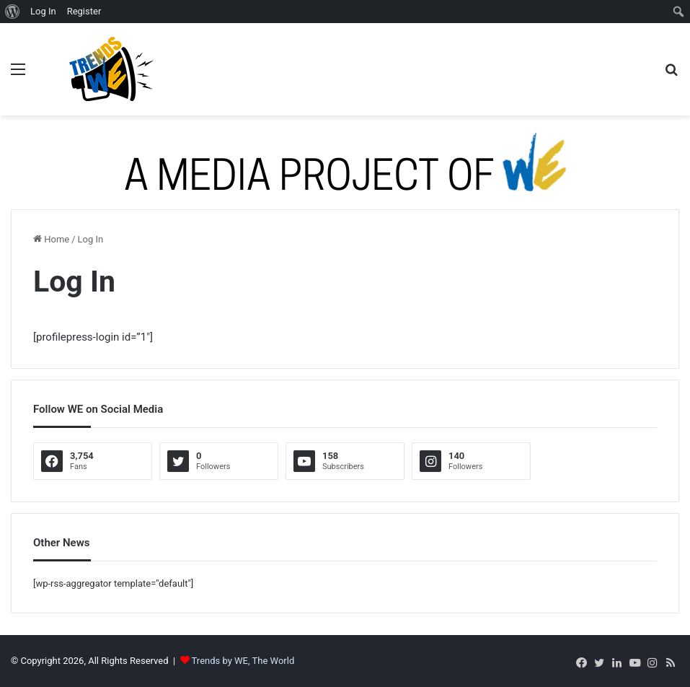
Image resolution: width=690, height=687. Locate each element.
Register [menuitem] (84, 11)
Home (51, 239)
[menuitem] (12, 11)
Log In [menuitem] (43, 11)
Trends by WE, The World (243, 660)
